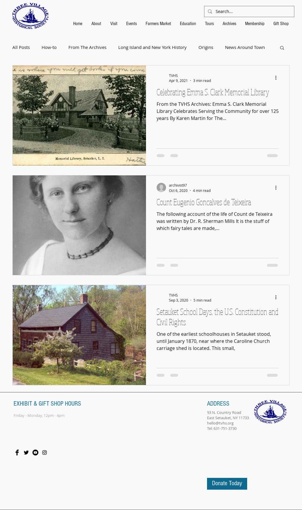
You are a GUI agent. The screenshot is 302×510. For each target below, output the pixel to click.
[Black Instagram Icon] (44, 452)
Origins (205, 47)
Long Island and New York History (152, 47)
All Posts (21, 47)
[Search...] (249, 11)
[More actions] (277, 77)
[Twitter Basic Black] (26, 452)
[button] (282, 48)
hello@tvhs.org (220, 423)
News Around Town (245, 47)
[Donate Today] (227, 484)
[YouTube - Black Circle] (35, 452)
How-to (49, 47)
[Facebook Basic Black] (17, 452)
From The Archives (87, 47)
